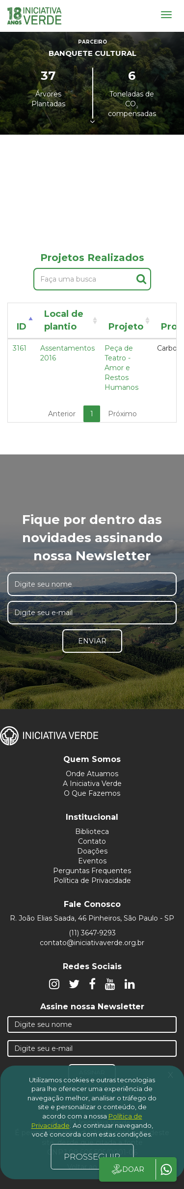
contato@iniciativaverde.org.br (92, 942)
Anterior (62, 413)
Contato (92, 841)
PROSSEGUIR (92, 1157)
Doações (92, 851)
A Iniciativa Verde (92, 783)
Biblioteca (92, 831)
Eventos (92, 860)
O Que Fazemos (92, 793)
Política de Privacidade (92, 880)
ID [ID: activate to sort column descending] (21, 326)
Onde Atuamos (92, 773)
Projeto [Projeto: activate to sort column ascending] (125, 326)
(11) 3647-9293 (92, 932)
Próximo (122, 413)
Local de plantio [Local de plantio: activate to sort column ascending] (63, 320)
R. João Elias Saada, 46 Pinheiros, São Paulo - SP (92, 918)
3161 (19, 348)
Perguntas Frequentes (92, 870)
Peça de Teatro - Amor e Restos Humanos (121, 368)
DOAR (127, 1169)
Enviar (92, 641)
